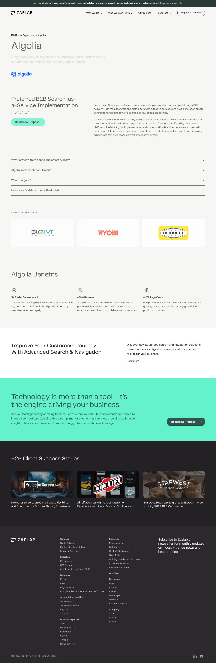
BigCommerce (67, 644)
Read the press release (107, 3)
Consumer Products (119, 564)
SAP (62, 624)
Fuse (62, 583)
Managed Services (69, 551)
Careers (113, 618)
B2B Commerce (68, 565)
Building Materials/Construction (124, 559)
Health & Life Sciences (120, 551)
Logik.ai (64, 610)
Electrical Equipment (119, 568)
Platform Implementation (72, 547)
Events (112, 592)
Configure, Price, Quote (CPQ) (75, 569)
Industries (114, 539)
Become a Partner (118, 604)
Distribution (114, 547)
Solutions (65, 575)
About (112, 614)
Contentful (65, 632)
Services (64, 539)
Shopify (64, 614)
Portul (63, 579)
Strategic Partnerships (71, 597)
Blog (111, 583)
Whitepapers (115, 596)
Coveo (63, 636)
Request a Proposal (191, 13)
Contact (113, 622)
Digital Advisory (68, 543)
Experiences (66, 561)
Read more (133, 361)
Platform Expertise (22, 35)
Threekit (64, 640)
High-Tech (114, 555)
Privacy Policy (32, 656)
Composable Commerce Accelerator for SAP (82, 592)
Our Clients (144, 13)
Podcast (113, 587)
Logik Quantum (67, 587)
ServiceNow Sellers (69, 605)
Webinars (113, 600)
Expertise (65, 557)
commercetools (68, 628)
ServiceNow (66, 601)
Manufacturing (116, 543)
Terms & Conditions (49, 656)
